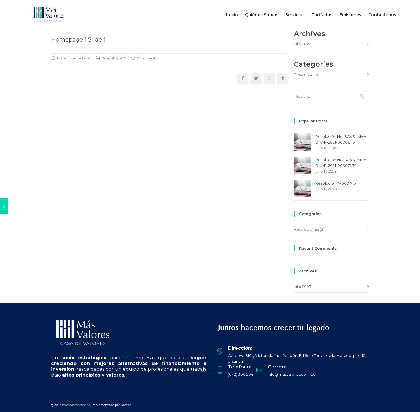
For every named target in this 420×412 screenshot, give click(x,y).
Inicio (232, 14)
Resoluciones (306, 74)
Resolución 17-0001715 (335, 183)
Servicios (295, 14)
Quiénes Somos (261, 14)
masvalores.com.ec (76, 405)
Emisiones (350, 14)
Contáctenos (382, 14)
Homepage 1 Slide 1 (78, 39)
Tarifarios (322, 14)
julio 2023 (302, 44)
